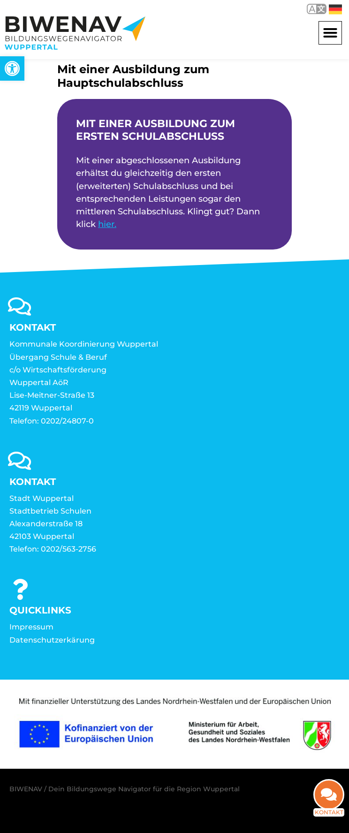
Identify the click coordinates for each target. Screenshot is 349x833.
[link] (12, 68)
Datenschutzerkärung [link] (52, 640)
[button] (330, 33)
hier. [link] (107, 224)
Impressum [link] (31, 626)
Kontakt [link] (329, 817)
